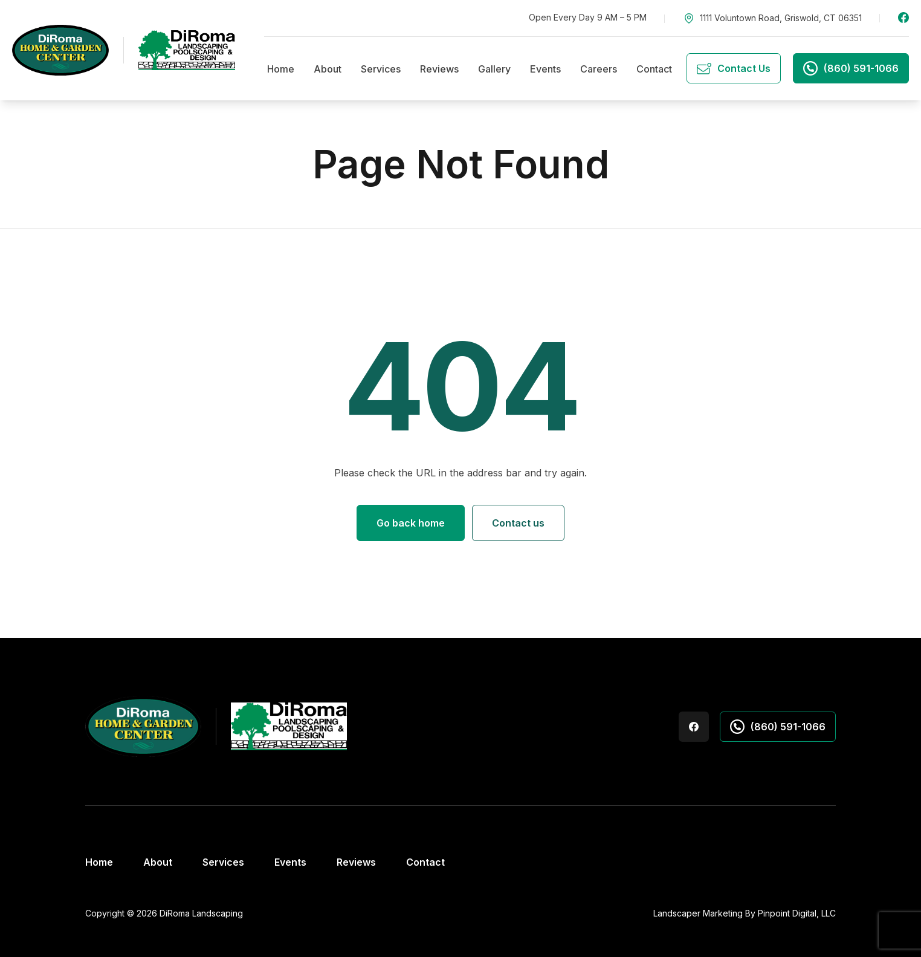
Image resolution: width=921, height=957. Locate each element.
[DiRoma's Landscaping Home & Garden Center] (123, 50)
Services (381, 69)
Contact (654, 69)
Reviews (439, 69)
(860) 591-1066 (778, 726)
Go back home (410, 523)
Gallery (494, 69)
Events (545, 69)
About (327, 69)
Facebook (903, 17)
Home (280, 69)
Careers (598, 69)
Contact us (518, 523)
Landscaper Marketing (698, 913)
